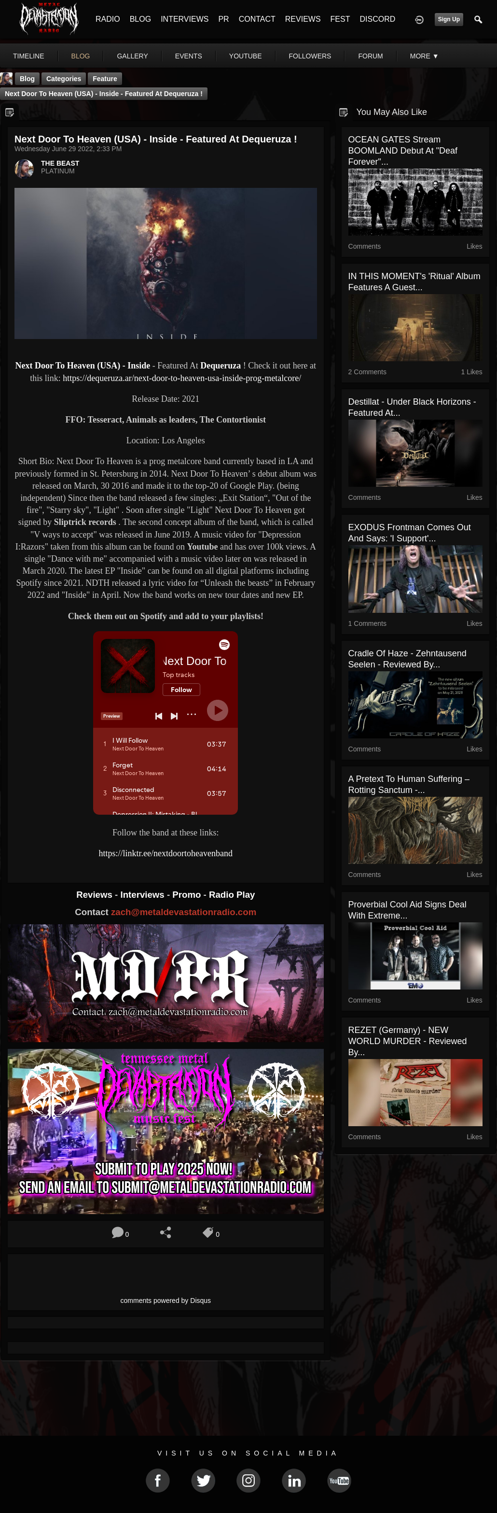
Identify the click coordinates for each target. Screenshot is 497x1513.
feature (105, 79)
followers (310, 56)
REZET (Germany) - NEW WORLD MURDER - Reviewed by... (407, 1041)
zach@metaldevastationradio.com (183, 912)
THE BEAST (60, 163)
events (188, 56)
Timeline (28, 56)
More (424, 56)
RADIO (108, 19)
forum (370, 56)
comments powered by (166, 1300)
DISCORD (377, 19)
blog (80, 56)
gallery (132, 56)
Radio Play (232, 895)
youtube (245, 56)
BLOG (140, 19)
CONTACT (257, 19)
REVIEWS (303, 19)
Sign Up (449, 19)
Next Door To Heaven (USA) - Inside (82, 365)
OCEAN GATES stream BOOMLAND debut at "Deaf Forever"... (402, 151)
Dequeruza (221, 365)
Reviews (95, 895)
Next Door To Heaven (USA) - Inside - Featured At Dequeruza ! (104, 94)
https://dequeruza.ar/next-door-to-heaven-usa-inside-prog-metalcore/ (182, 378)
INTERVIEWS (184, 19)
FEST (340, 19)
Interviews (143, 895)
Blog (27, 79)
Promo (187, 895)
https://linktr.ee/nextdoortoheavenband (166, 853)
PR (223, 19)
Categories (63, 79)
